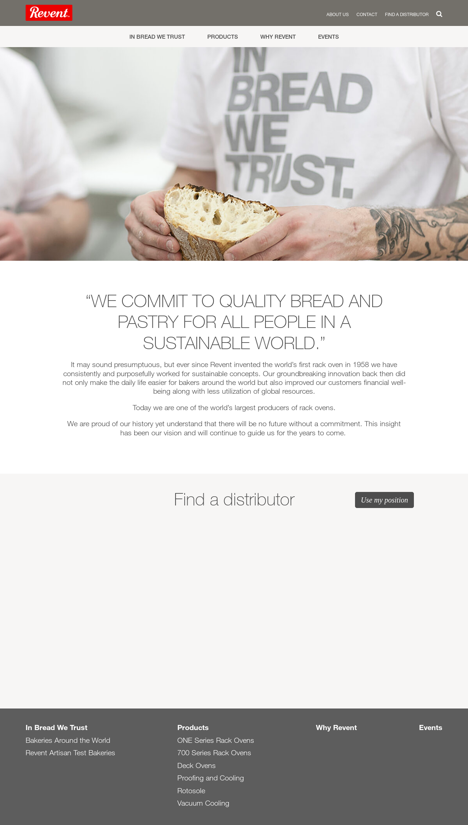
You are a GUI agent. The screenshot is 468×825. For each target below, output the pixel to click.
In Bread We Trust (157, 36)
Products (222, 36)
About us (338, 14)
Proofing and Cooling (210, 778)
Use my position (384, 500)
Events (328, 36)
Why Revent (278, 36)
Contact (366, 14)
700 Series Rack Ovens (214, 752)
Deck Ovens (196, 765)
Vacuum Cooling (203, 803)
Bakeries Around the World (68, 740)
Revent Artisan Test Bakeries (70, 752)
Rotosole (191, 790)
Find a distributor (407, 14)
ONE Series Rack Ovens (215, 740)
